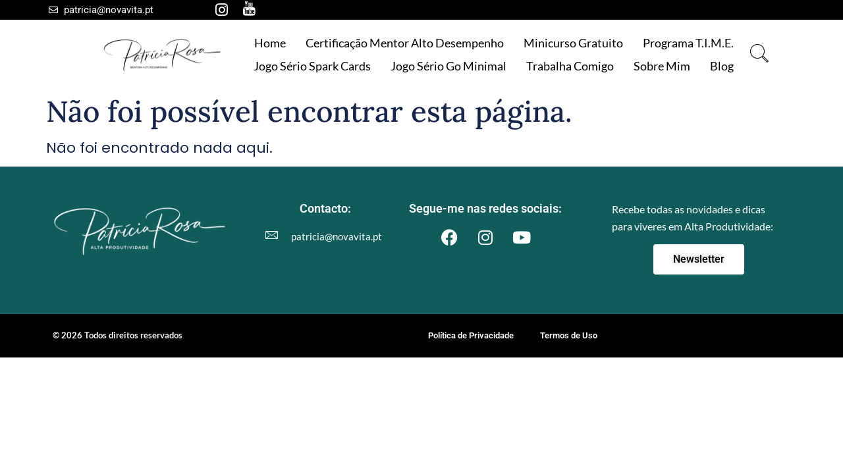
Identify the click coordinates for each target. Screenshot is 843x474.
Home (270, 43)
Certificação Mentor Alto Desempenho (405, 43)
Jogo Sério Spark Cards (312, 66)
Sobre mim (662, 66)
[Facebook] (194, 10)
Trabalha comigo (570, 66)
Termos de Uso (568, 335)
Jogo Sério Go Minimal (448, 66)
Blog (722, 66)
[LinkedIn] (276, 10)
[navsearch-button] (760, 54)
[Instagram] (221, 10)
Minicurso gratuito (573, 43)
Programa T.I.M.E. (688, 43)
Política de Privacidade (471, 335)
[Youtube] (249, 10)
